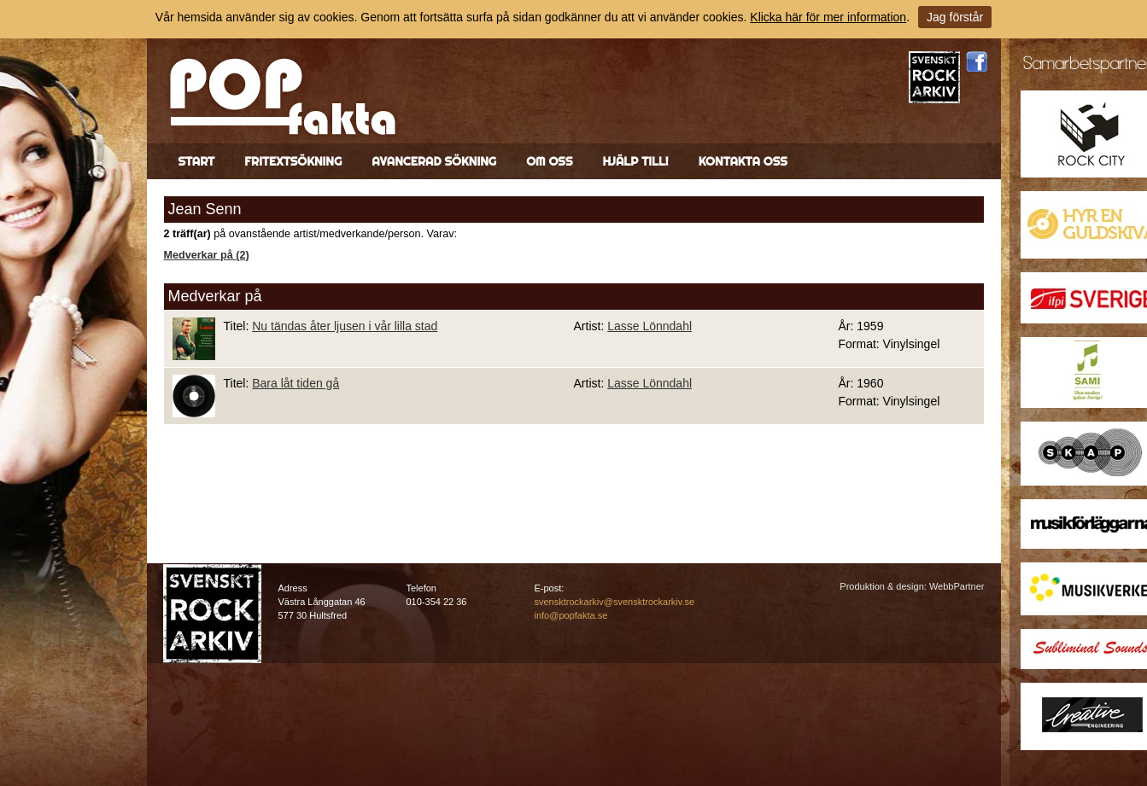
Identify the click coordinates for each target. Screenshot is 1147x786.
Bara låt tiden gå (295, 383)
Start (196, 161)
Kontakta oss (743, 161)
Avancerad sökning (434, 161)
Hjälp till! (635, 161)
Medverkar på (215, 296)
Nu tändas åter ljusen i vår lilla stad (344, 326)
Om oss (549, 161)
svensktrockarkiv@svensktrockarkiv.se (615, 602)
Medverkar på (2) (206, 255)
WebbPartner (957, 586)
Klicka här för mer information (828, 17)
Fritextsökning (293, 161)
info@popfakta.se (571, 615)
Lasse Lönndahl (649, 326)
